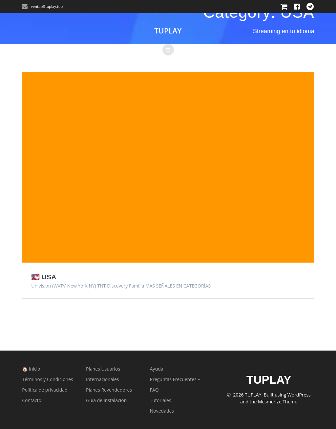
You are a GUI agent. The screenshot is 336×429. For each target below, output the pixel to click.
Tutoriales (160, 400)
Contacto (31, 400)
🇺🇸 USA (43, 277)
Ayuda (156, 369)
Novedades (162, 411)
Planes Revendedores (109, 390)
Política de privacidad (44, 390)
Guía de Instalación (106, 400)
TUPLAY (167, 30)
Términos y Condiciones (47, 379)
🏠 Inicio (31, 369)
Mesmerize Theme (277, 401)
